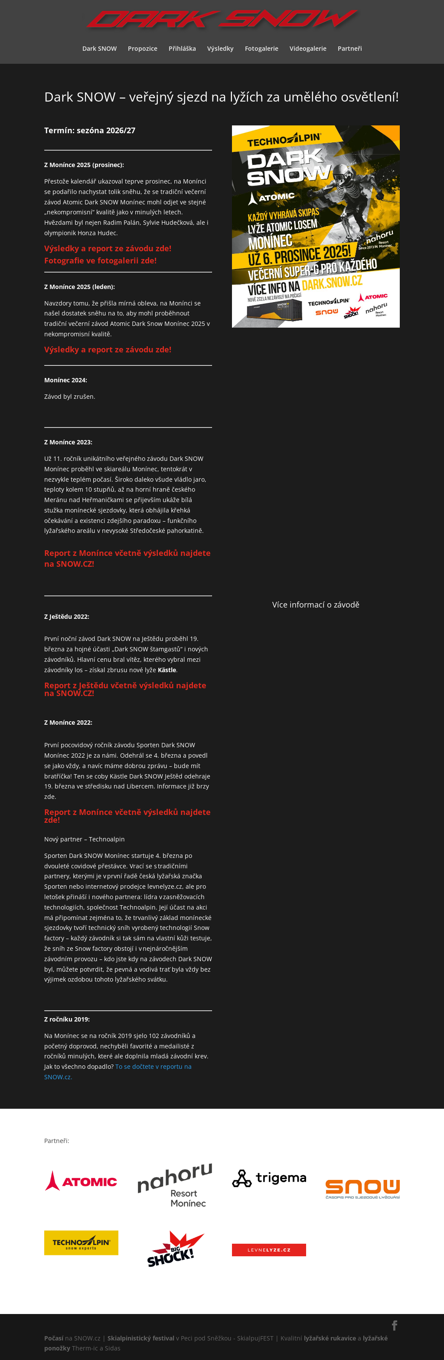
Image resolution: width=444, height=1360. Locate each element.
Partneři (350, 49)
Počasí (53, 1338)
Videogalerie (308, 49)
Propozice (142, 49)
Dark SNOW (99, 49)
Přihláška (182, 49)
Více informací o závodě (315, 604)
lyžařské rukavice (330, 1338)
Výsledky (220, 49)
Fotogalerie (261, 49)
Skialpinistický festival (141, 1338)
